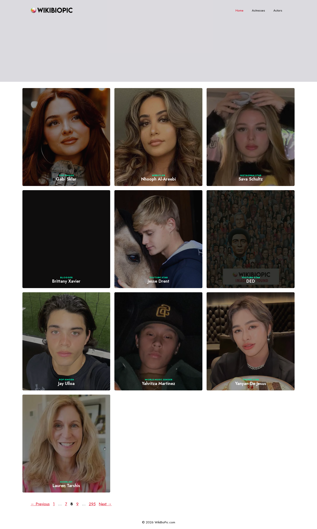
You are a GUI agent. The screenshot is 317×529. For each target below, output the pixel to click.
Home (239, 10)
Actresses (258, 10)
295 (93, 504)
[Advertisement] (158, 52)
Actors (277, 10)
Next (105, 504)
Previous (40, 504)
